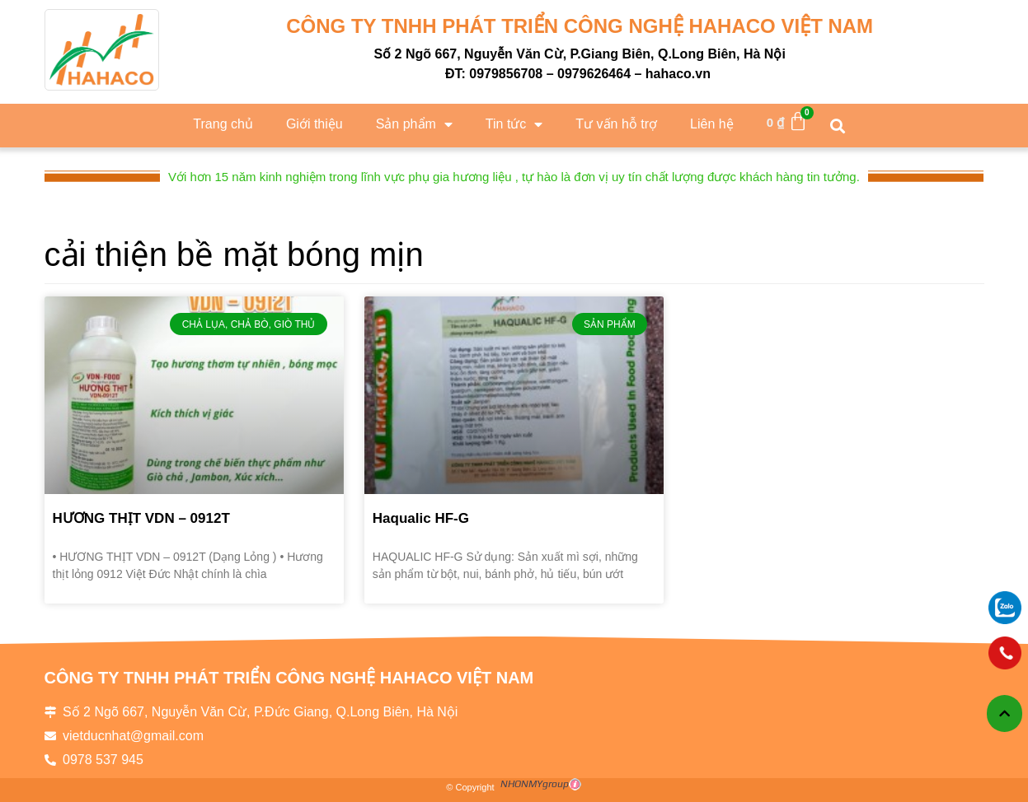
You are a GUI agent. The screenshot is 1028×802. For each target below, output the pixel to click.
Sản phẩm (414, 124)
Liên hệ (712, 124)
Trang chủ (223, 124)
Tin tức (514, 124)
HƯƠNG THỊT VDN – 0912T (141, 518)
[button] (838, 125)
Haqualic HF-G (421, 518)
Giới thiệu (314, 124)
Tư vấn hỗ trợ (616, 124)
